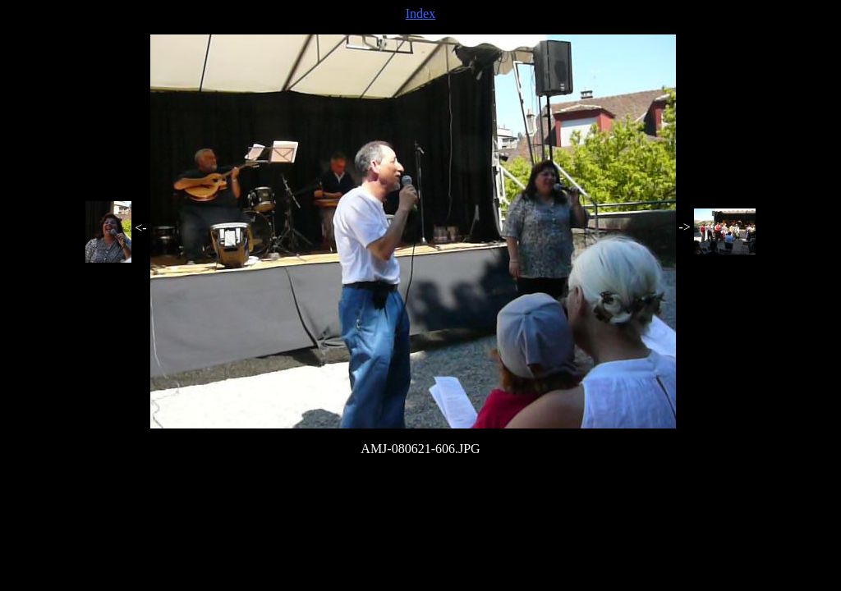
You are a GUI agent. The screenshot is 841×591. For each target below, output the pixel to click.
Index (420, 14)
